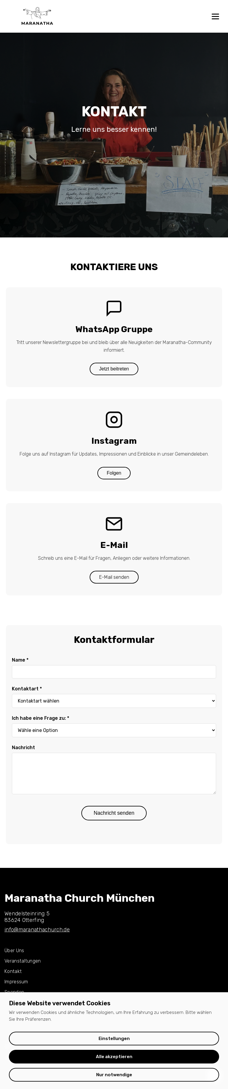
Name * (20, 660)
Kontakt (13, 971)
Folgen (114, 472)
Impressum (16, 982)
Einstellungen (114, 1038)
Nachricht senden (114, 813)
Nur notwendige (114, 1074)
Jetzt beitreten (114, 368)
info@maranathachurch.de (37, 929)
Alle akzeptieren (114, 1056)
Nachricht (23, 747)
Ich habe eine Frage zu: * (40, 718)
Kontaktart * (27, 689)
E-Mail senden (114, 577)
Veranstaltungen (22, 961)
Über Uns (14, 950)
